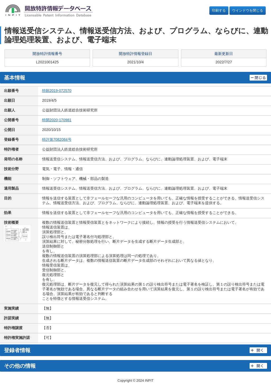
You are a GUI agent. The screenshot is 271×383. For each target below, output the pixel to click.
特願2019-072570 (56, 90)
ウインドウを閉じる (247, 10)
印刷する (219, 10)
